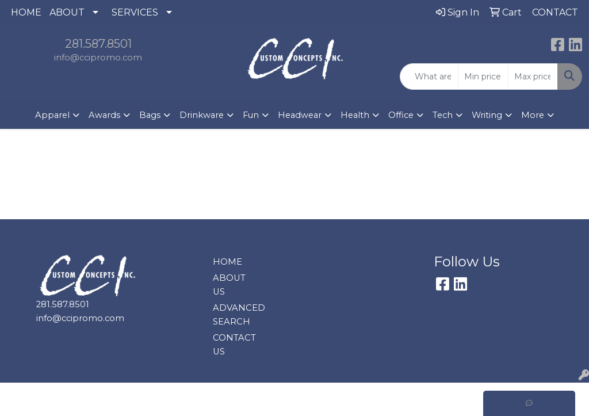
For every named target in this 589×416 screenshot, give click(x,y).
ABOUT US (229, 285)
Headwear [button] (300, 115)
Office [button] (401, 115)
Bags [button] (149, 115)
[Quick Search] (429, 76)
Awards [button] (104, 115)
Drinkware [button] (201, 115)
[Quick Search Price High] (533, 76)
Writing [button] (487, 115)
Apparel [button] (52, 115)
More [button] (532, 115)
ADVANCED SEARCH (233, 315)
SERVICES (135, 12)
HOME (26, 12)
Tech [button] (443, 115)
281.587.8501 (98, 44)
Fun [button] (251, 115)
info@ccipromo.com (98, 57)
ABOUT (67, 12)
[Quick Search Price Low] (483, 76)
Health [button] (355, 115)
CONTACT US (233, 345)
